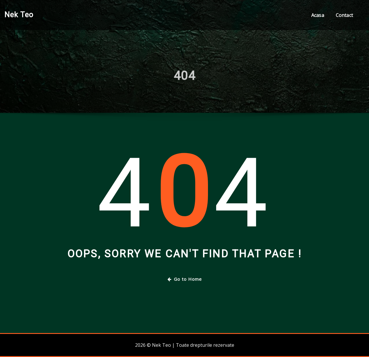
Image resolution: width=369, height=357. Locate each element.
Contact (344, 15)
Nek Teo (18, 14)
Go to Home (184, 279)
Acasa (317, 15)
